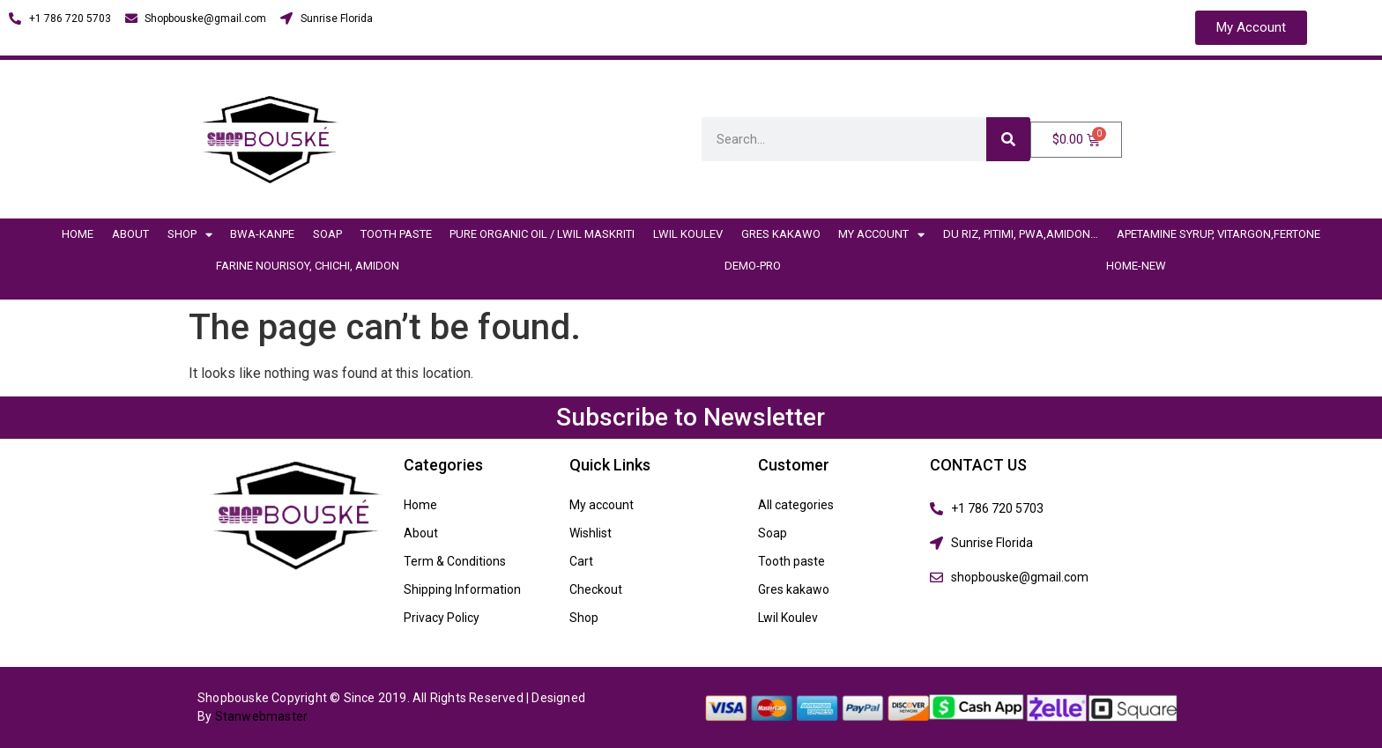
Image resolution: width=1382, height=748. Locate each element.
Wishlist (590, 533)
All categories (796, 505)
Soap (327, 234)
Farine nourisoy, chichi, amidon (307, 265)
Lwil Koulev (688, 234)
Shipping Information (462, 589)
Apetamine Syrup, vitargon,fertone (1218, 234)
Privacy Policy (441, 618)
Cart (581, 561)
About (130, 234)
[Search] (1008, 139)
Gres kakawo (781, 234)
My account (881, 234)
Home (77, 234)
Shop (189, 234)
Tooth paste (396, 234)
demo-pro (752, 265)
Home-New (1136, 265)
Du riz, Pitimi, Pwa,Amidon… (1020, 234)
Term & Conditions (455, 561)
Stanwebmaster (261, 716)
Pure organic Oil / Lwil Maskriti (542, 234)
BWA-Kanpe (262, 234)
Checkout (595, 589)
